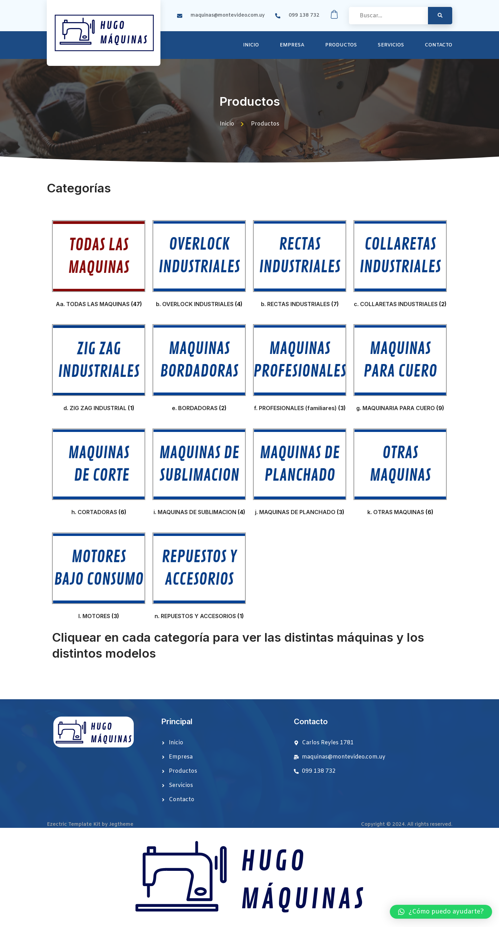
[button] (441, 912)
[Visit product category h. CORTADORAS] (99, 473)
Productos (341, 45)
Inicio (251, 45)
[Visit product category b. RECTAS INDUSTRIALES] (300, 265)
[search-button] (440, 15)
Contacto (438, 45)
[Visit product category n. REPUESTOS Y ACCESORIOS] (199, 577)
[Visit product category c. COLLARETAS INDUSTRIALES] (400, 265)
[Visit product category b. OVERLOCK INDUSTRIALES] (199, 265)
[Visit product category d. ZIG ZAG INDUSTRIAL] (99, 369)
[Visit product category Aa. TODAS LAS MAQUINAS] (99, 265)
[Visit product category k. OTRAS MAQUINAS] (400, 473)
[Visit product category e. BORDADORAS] (199, 369)
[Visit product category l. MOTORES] (99, 577)
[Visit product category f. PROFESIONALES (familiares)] (300, 369)
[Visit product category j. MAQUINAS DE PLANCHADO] (300, 473)
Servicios (391, 45)
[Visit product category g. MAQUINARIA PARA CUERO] (400, 369)
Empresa (292, 45)
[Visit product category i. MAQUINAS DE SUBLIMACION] (199, 473)
